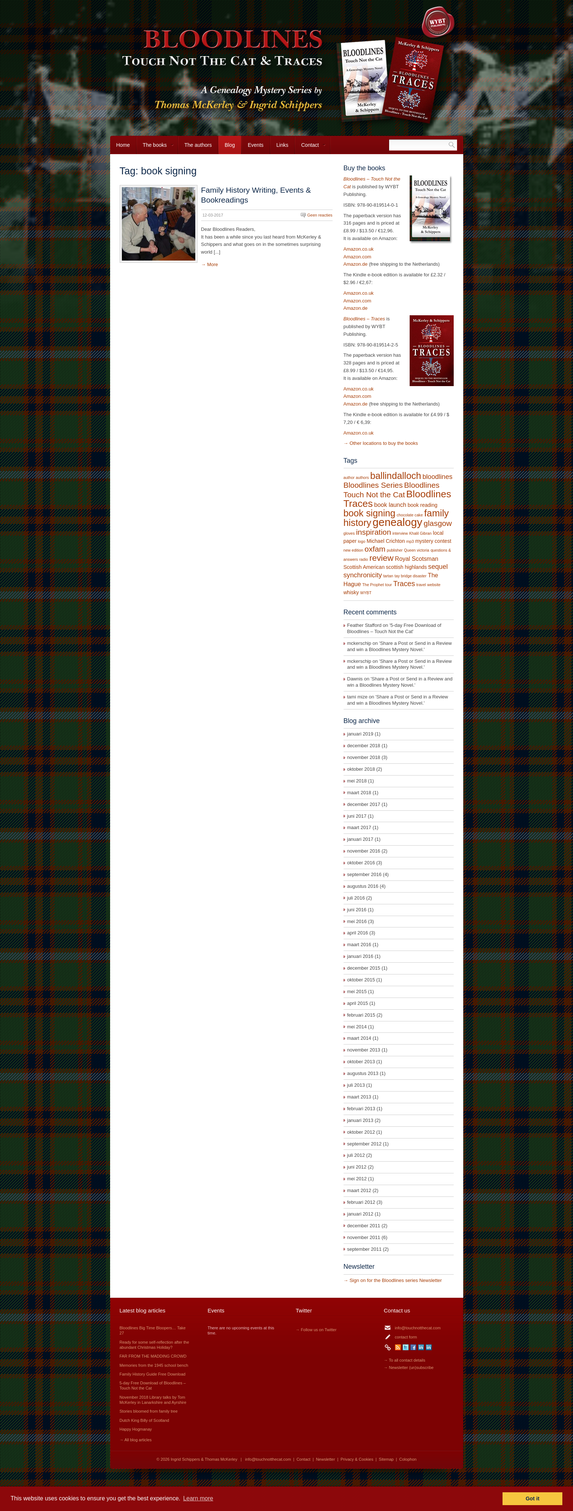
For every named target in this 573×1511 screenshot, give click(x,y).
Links (282, 145)
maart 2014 (359, 1038)
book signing (370, 513)
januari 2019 (360, 734)
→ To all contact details (404, 1360)
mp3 (410, 541)
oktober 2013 (361, 1061)
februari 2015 (361, 1015)
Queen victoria (416, 550)
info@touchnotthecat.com (418, 1328)
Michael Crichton (386, 541)
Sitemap (386, 1459)
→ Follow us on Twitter (316, 1329)
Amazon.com (357, 256)
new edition (353, 550)
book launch (390, 504)
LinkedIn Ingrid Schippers (421, 1347)
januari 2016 (360, 956)
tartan (388, 576)
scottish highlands (406, 567)
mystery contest (433, 541)
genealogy (397, 522)
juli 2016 (356, 898)
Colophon (408, 1459)
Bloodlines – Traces (364, 319)
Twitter (406, 1347)
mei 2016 (357, 921)
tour (388, 584)
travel (421, 584)
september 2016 (364, 874)
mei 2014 (357, 1026)
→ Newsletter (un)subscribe (409, 1367)
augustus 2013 (362, 1073)
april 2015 (357, 1003)
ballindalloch (395, 476)
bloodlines (438, 476)
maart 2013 (359, 1097)
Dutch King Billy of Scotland (144, 1420)
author (349, 477)
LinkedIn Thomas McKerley (429, 1347)
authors (362, 477)
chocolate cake (410, 515)
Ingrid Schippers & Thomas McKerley (204, 1459)
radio (363, 559)
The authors (198, 145)
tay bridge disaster (411, 576)
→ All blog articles (136, 1440)
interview (400, 533)
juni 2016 (357, 909)
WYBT (365, 593)
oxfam (375, 549)
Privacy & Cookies (357, 1459)
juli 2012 (356, 1155)
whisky (351, 592)
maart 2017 (359, 827)
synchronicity (363, 575)
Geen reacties (319, 215)
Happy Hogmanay (136, 1429)
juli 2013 (356, 1085)
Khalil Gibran (420, 533)
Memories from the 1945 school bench (154, 1365)
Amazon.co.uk (359, 249)
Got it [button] (533, 1498)
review (381, 558)
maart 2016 (359, 944)
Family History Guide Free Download (153, 1374)
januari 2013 (360, 1120)
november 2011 (363, 1237)
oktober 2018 (361, 769)
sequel (437, 566)
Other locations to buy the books (383, 443)
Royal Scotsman (416, 558)
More (212, 264)
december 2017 (363, 804)
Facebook (413, 1347)
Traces (404, 584)
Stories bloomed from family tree (149, 1411)
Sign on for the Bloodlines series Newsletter (395, 1280)
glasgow (438, 523)
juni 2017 (357, 816)
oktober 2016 (361, 862)
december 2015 (363, 968)
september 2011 (364, 1249)
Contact (310, 148)
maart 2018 (359, 792)
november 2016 (363, 851)
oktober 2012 (361, 1132)
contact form (406, 1337)
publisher (395, 550)
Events (256, 145)
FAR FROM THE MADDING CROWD (153, 1356)
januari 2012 (360, 1214)
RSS (398, 1347)
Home (123, 145)
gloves (349, 533)
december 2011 (363, 1225)
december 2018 (363, 745)
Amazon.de (356, 264)
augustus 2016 (362, 886)
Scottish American (364, 567)
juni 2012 (357, 1167)
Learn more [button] (198, 1498)
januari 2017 (360, 839)
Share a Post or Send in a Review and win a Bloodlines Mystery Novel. (399, 646)
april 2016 (357, 933)
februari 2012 (361, 1202)
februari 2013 (361, 1108)
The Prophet (373, 584)
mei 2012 (357, 1178)
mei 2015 (357, 991)
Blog (230, 145)
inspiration (373, 532)
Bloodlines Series (373, 485)
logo (361, 541)
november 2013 (363, 1050)
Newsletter (325, 1459)
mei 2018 (357, 781)
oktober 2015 (361, 979)
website (433, 584)
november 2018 (363, 757)
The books (155, 148)
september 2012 (364, 1144)
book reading (422, 505)
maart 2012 (359, 1190)
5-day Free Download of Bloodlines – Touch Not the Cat (394, 628)
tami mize (357, 697)
